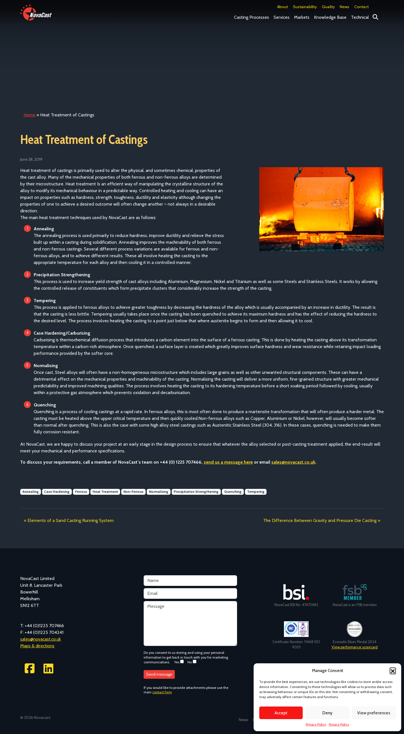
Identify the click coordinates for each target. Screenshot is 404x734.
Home (29, 115)
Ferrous (81, 491)
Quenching (233, 491)
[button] (393, 670)
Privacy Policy (316, 724)
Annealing (30, 491)
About (282, 6)
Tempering (256, 491)
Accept (281, 712)
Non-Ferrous (133, 491)
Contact (361, 6)
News (344, 6)
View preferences (373, 712)
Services (282, 17)
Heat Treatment (105, 491)
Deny (327, 712)
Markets (301, 17)
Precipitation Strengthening (196, 491)
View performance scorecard (355, 647)
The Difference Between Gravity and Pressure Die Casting (320, 520)
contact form (162, 692)
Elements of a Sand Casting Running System (70, 520)
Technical (360, 17)
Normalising (158, 491)
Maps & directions (37, 645)
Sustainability (305, 6)
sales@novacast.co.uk (40, 639)
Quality (328, 6)
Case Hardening (57, 491)
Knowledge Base (330, 17)
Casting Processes (251, 17)
